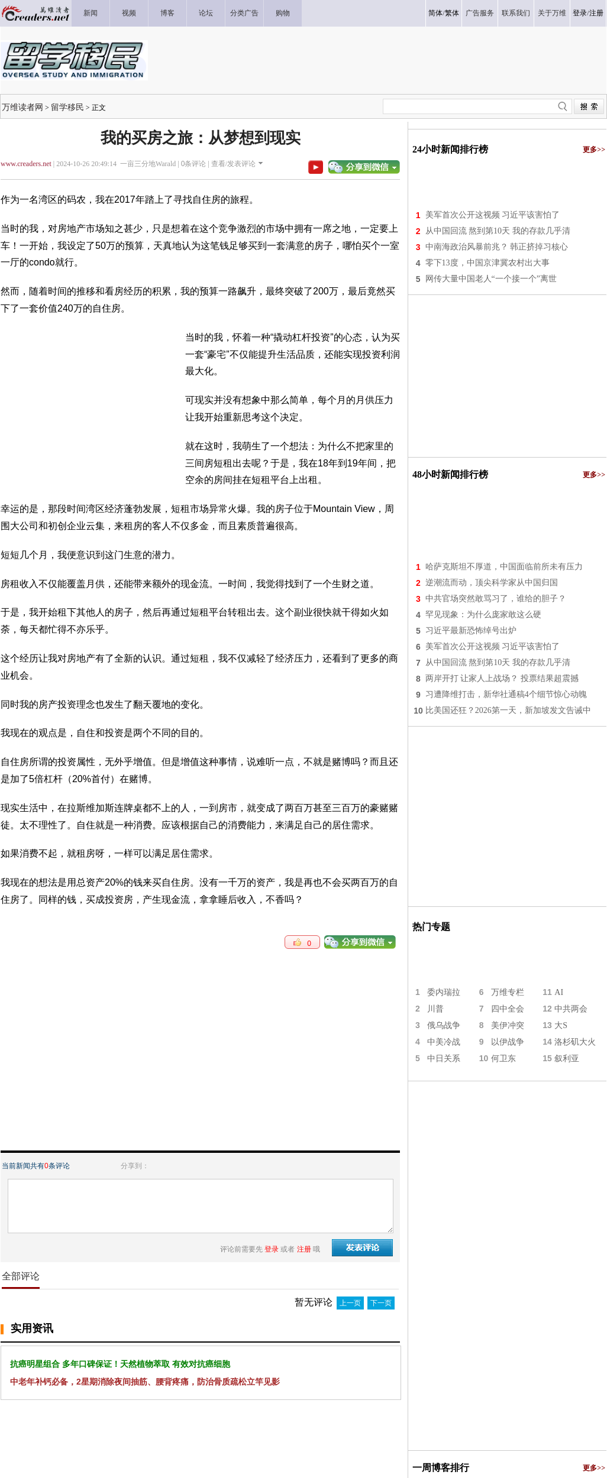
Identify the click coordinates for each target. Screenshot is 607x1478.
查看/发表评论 (233, 164)
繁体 (452, 13)
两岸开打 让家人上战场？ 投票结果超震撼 (502, 678)
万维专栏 (507, 992)
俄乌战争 (443, 1025)
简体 (435, 13)
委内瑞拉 (443, 992)
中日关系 (443, 1058)
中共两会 (570, 1008)
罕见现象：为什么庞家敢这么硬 (483, 614)
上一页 (350, 1303)
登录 (580, 13)
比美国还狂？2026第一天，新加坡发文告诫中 (508, 710)
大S (560, 1025)
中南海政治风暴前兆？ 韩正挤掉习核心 (497, 246)
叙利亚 (566, 1058)
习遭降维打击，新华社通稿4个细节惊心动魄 (506, 694)
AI (558, 992)
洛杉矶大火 (575, 1042)
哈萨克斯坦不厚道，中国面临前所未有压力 (504, 566)
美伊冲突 (507, 1025)
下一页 (381, 1303)
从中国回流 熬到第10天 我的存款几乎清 (497, 230)
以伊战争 (507, 1042)
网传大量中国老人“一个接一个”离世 (491, 278)
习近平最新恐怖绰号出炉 (470, 630)
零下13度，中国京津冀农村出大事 (487, 262)
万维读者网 (22, 107)
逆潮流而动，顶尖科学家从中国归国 (491, 582)
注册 (596, 13)
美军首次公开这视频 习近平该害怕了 (492, 214)
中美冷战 (443, 1042)
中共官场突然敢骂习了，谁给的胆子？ (495, 598)
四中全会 (507, 1008)
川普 (435, 1008)
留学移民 (67, 107)
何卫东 (503, 1058)
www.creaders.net (26, 164)
